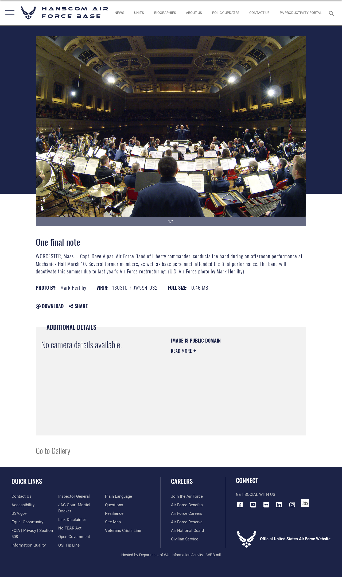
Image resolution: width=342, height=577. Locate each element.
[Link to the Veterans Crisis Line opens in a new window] (123, 530)
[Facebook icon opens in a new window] (240, 505)
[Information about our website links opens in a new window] (72, 519)
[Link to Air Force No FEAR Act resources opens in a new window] (69, 528)
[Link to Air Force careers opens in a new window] (186, 513)
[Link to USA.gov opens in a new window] (19, 513)
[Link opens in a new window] (225, 12)
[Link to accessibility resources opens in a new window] (22, 505)
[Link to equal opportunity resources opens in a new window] (27, 522)
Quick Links (26, 481)
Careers (182, 481)
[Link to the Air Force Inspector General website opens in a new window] (74, 496)
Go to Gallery (53, 450)
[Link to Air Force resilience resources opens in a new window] (114, 513)
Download (50, 306)
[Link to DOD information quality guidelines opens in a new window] (28, 545)
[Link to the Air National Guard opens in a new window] (187, 530)
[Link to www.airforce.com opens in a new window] (187, 496)
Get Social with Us (255, 494)
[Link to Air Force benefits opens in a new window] (187, 505)
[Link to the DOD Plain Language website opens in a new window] (118, 496)
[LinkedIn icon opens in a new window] (279, 505)
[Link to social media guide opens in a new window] (305, 503)
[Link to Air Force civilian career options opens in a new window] (184, 539)
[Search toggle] (332, 12)
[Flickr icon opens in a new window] (266, 505)
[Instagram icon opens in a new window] (292, 505)
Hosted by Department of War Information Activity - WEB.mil (171, 555)
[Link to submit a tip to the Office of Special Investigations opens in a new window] (69, 545)
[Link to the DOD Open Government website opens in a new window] (74, 536)
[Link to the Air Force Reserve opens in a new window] (187, 522)
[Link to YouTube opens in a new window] (253, 505)
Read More (182, 351)
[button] (8, 12)
